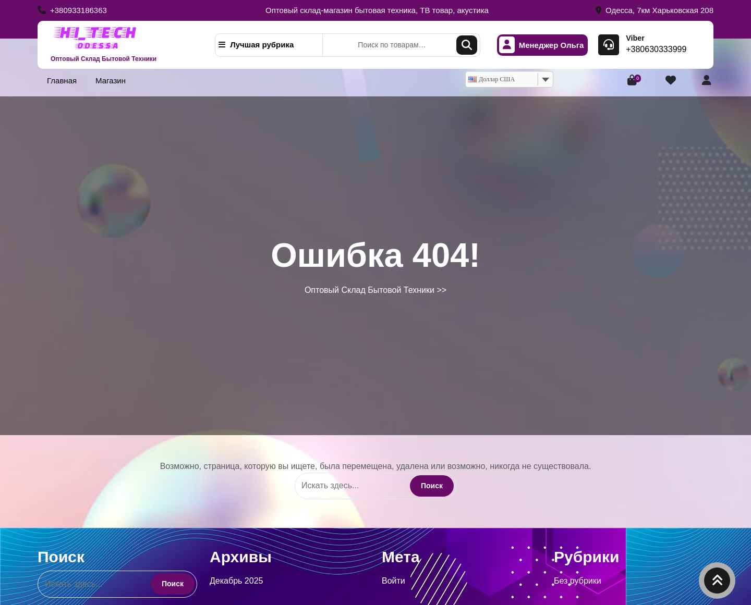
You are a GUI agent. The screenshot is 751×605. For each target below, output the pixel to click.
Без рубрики (577, 580)
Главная (62, 80)
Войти (393, 580)
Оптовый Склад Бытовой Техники (103, 59)
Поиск (466, 45)
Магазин (110, 80)
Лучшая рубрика (256, 44)
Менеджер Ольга (541, 45)
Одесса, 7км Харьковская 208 (654, 10)
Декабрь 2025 (236, 580)
